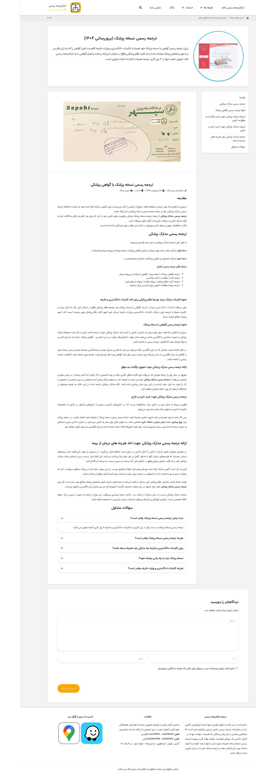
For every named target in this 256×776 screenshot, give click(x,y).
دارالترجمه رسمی (219, 725)
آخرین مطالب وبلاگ (216, 18)
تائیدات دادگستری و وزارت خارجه (138, 307)
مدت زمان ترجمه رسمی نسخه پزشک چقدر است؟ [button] (136, 518)
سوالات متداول (218, 147)
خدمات (118, 190)
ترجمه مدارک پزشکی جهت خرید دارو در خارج (206, 128)
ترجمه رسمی (63, 456)
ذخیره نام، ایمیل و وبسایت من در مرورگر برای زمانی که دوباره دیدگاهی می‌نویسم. (176, 668)
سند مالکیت (110, 495)
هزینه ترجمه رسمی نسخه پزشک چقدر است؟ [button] (139, 538)
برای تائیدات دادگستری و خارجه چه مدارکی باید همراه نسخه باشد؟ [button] (128, 548)
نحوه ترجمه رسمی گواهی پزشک (210, 110)
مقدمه (222, 97)
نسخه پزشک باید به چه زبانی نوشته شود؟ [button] (141, 558)
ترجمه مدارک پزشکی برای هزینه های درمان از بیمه (208, 138)
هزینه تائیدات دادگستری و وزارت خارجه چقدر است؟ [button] (135, 568)
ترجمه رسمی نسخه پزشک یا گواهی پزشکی (192, 18)
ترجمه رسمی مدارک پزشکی (212, 104)
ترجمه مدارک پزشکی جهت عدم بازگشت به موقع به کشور (205, 118)
